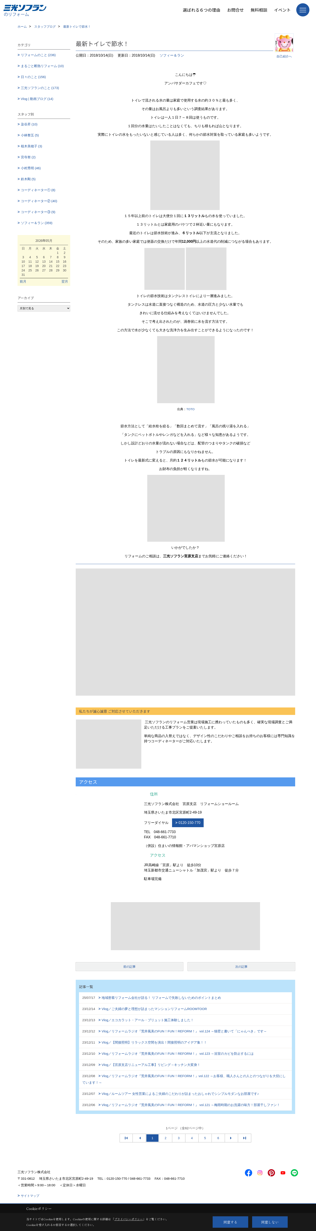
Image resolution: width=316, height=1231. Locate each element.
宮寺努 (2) (28, 157)
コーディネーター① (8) (38, 190)
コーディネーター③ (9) (38, 212)
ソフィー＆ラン (172, 55)
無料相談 (259, 10)
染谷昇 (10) (29, 124)
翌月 (64, 281)
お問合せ (235, 10)
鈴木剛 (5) (28, 179)
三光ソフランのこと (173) (40, 88)
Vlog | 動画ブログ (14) (37, 99)
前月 (23, 281)
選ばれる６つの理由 (201, 10)
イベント (282, 10)
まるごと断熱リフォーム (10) (42, 66)
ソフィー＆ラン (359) (36, 223)
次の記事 (241, 966)
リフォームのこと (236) (38, 55)
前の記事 (129, 966)
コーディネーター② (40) (39, 201)
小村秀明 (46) (31, 168)
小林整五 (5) (30, 135)
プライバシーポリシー (128, 1219)
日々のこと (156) (33, 77)
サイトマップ (30, 1195)
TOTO (190, 409)
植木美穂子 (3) (31, 146)
